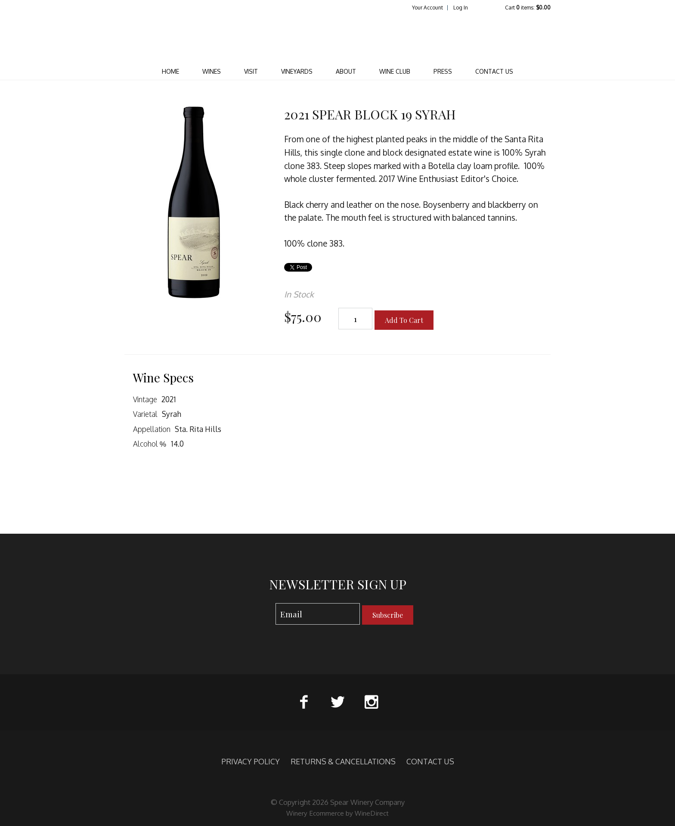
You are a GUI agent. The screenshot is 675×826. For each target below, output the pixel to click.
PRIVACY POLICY (250, 761)
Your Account (427, 7)
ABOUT (346, 71)
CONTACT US (494, 71)
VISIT (251, 71)
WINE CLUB (394, 71)
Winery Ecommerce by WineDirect (337, 813)
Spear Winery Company (337, 37)
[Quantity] (355, 318)
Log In (460, 7)
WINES (211, 71)
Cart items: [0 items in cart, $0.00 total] (528, 7)
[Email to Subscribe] (318, 614)
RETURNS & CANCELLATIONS (343, 761)
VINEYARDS (297, 71)
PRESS (442, 71)
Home (170, 71)
